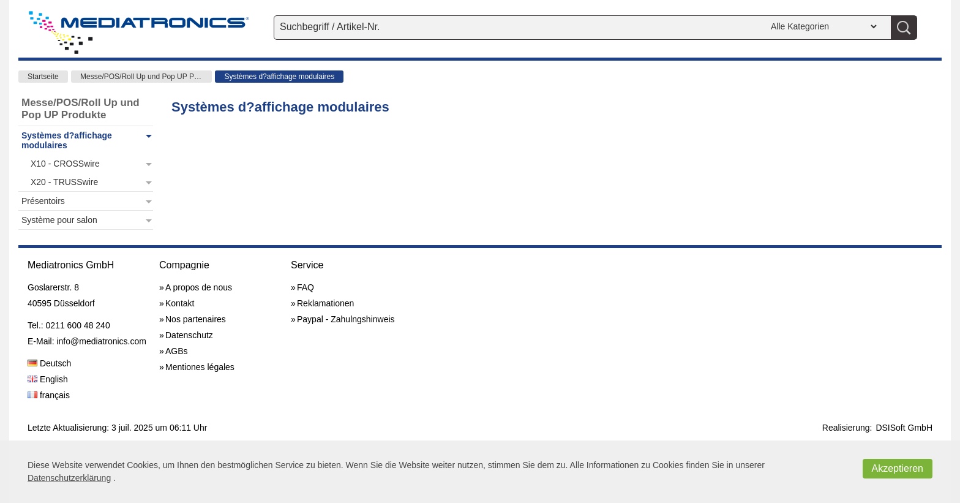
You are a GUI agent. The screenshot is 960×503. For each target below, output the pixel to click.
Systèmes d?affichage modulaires (279, 76)
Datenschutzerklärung (69, 478)
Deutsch (49, 363)
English (48, 379)
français (49, 395)
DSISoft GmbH (904, 428)
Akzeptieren (898, 468)
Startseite (43, 76)
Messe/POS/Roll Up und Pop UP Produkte (146, 76)
